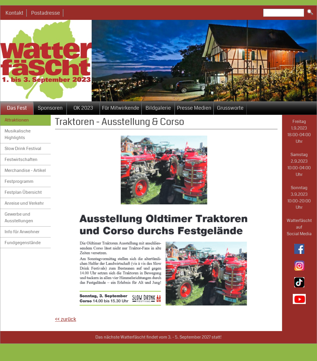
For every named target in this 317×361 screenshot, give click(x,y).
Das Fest (17, 108)
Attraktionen (17, 120)
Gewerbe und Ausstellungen (19, 217)
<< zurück (65, 319)
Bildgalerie (158, 108)
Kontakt (14, 13)
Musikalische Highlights (18, 134)
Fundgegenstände (23, 243)
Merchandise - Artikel (25, 170)
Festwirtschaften (21, 159)
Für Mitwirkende (120, 108)
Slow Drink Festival (23, 148)
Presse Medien (194, 108)
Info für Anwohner (22, 232)
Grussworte (230, 108)
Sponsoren (50, 108)
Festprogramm (19, 181)
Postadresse (45, 13)
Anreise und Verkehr (24, 203)
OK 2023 (83, 108)
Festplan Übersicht (23, 192)
